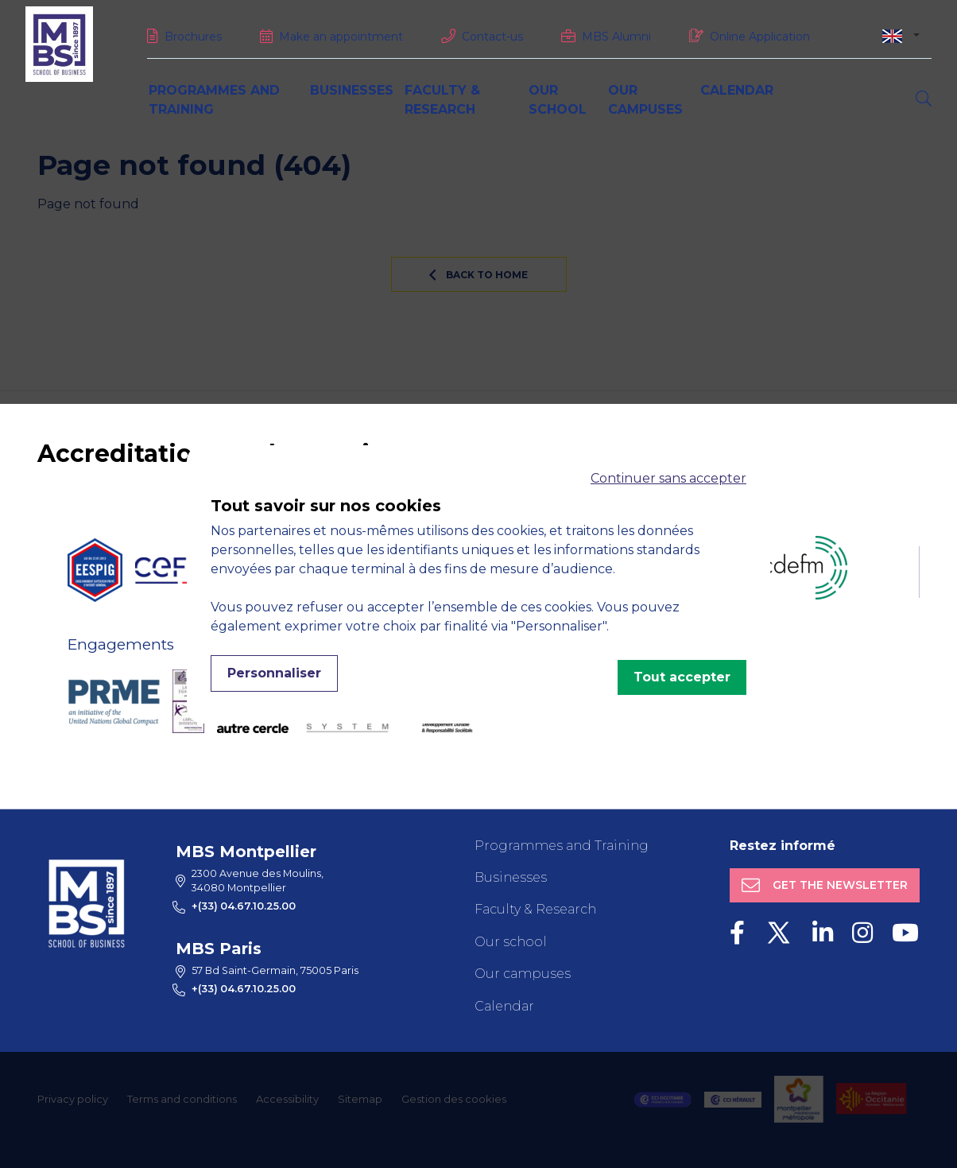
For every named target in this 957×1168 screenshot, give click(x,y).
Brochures (193, 36)
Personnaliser (274, 673)
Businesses (351, 90)
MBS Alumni (616, 36)
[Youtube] (905, 933)
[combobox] (901, 35)
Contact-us (492, 36)
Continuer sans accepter (668, 478)
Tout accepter (681, 677)
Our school (511, 941)
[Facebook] (737, 933)
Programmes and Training (562, 845)
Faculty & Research (535, 909)
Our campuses (523, 973)
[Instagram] (862, 933)
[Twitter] (778, 933)
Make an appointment (341, 36)
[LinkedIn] (822, 933)
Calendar (736, 90)
